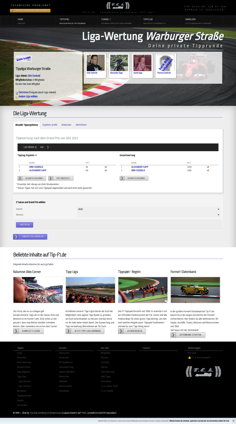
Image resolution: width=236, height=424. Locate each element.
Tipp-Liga (21, 376)
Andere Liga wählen (26, 96)
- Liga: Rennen (23, 381)
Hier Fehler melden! (32, 10)
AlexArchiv (64, 357)
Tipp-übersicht (63, 178)
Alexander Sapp (116, 73)
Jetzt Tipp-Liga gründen (87, 331)
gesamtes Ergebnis (34, 178)
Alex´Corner (64, 353)
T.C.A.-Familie (107, 391)
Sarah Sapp (137, 73)
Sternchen (106, 381)
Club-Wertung (107, 371)
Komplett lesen (31, 331)
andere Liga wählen (32, 236)
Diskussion (66, 124)
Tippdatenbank (24, 395)
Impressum (56, 413)
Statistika (22, 405)
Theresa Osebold (164, 73)
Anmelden (21, 357)
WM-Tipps (106, 376)
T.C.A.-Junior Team (109, 386)
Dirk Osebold (34, 75)
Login (19, 353)
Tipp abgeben (23, 371)
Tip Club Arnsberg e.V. (40, 413)
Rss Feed (192, 353)
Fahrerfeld (64, 376)
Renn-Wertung (24, 362)
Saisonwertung (66, 367)
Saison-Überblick (67, 371)
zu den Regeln (134, 331)
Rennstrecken (65, 386)
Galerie (104, 367)
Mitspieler (21, 391)
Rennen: (20, 214)
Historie (104, 357)
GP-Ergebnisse (66, 362)
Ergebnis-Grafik (50, 124)
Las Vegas (29, 147)
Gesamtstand (23, 367)
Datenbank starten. (190, 334)
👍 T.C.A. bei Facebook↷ (199, 357)
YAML (83, 413)
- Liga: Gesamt (24, 386)
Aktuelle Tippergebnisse (25, 125)
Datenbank (64, 391)
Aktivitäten (81, 124)
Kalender (63, 381)
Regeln (20, 400)
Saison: (19, 209)
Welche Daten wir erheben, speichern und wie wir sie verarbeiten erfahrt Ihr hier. (199, 421)
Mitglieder (106, 353)
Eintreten (21, 92)
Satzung (105, 362)
